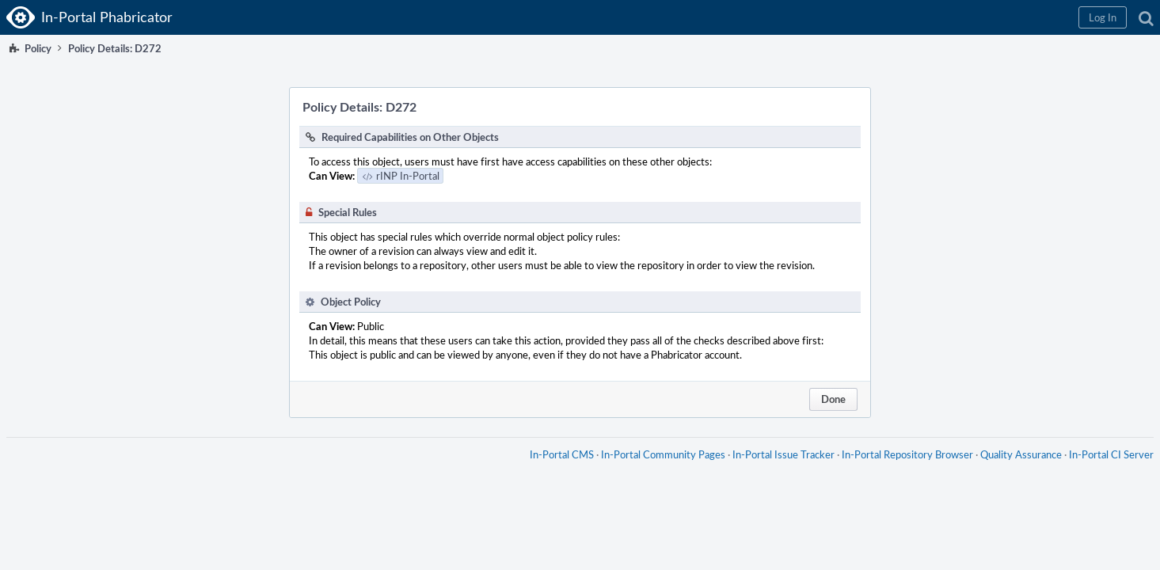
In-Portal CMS (555, 470)
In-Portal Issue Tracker (777, 470)
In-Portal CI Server (1105, 470)
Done (833, 399)
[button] (892, 17)
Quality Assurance (1014, 470)
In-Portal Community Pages (657, 470)
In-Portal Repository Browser (901, 470)
